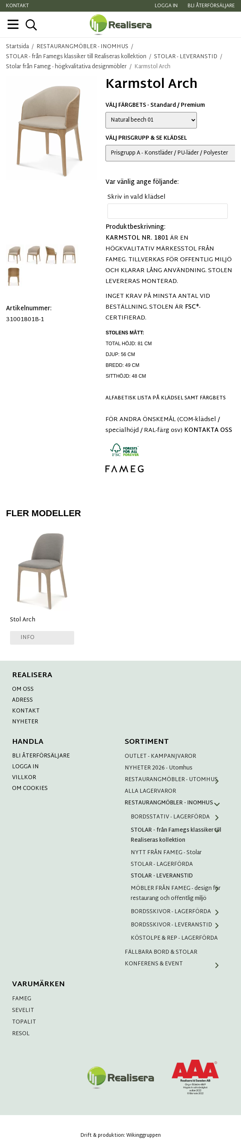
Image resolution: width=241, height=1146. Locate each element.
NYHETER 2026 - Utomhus (158, 768)
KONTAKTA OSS (208, 430)
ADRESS (22, 700)
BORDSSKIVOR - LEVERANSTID (178, 925)
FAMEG (21, 999)
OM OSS (23, 689)
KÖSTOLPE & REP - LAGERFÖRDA (174, 938)
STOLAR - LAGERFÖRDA (162, 864)
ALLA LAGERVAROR (150, 791)
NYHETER (25, 722)
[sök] (31, 25)
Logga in (166, 6)
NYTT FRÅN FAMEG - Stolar (166, 853)
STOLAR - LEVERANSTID (162, 876)
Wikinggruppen (143, 1135)
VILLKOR (24, 778)
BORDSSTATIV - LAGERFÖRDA (178, 817)
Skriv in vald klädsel (136, 197)
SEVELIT (23, 1011)
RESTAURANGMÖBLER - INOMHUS (175, 803)
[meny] (13, 24)
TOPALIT (24, 1022)
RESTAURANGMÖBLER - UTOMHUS (175, 780)
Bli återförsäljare (211, 6)
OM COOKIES (30, 789)
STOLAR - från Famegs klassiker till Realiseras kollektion (178, 835)
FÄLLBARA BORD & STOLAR (161, 952)
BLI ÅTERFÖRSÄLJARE (41, 756)
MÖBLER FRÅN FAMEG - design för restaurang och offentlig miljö (178, 893)
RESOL (21, 1034)
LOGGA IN (25, 767)
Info (27, 638)
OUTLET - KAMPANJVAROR (160, 756)
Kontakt (17, 6)
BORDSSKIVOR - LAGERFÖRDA (178, 911)
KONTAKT (26, 711)
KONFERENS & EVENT (175, 964)
